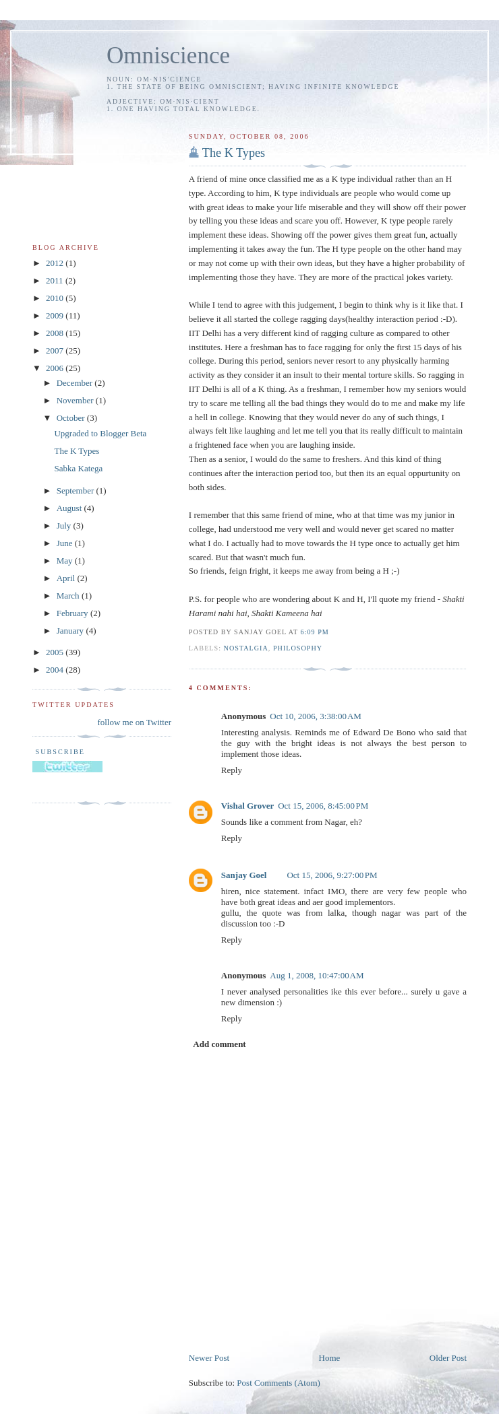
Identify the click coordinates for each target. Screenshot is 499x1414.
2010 (55, 298)
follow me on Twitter (134, 722)
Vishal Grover (247, 806)
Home (330, 1358)
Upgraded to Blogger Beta (100, 433)
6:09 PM (315, 632)
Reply (231, 770)
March (69, 596)
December (76, 383)
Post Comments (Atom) (278, 1383)
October (72, 418)
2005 (55, 652)
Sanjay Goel (244, 875)
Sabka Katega (78, 468)
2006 (55, 368)
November (76, 400)
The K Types (233, 153)
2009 (55, 315)
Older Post (448, 1358)
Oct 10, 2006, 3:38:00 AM (315, 716)
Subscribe (58, 751)
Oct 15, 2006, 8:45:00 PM (323, 806)
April (67, 578)
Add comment (219, 1044)
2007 (55, 350)
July (65, 525)
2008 (55, 333)
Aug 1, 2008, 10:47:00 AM (316, 975)
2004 (55, 670)
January (71, 631)
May (66, 561)
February (73, 613)
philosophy (297, 648)
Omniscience (168, 55)
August (70, 508)
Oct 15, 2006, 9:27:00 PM (332, 875)
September (76, 490)
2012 (55, 263)
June (66, 543)
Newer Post (209, 1358)
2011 (55, 280)
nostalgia (246, 648)
